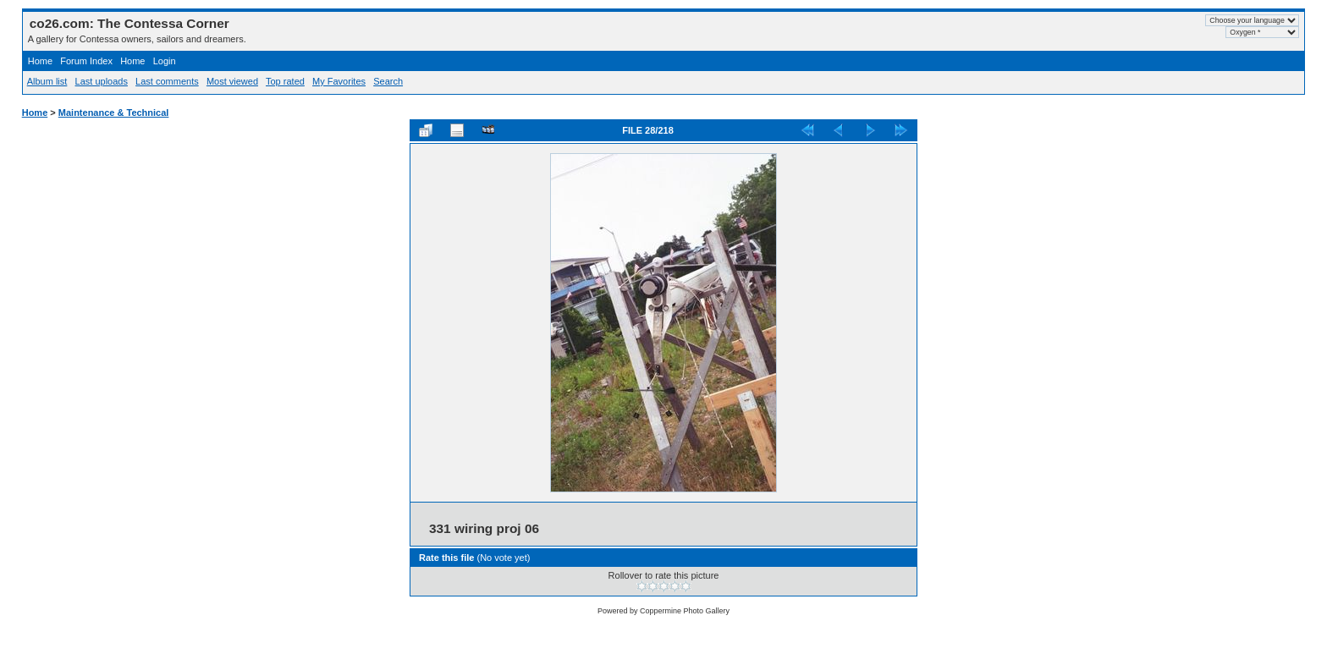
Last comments (167, 81)
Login (164, 61)
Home (40, 61)
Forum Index (86, 61)
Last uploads (101, 81)
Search (388, 81)
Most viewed (232, 81)
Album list (47, 81)
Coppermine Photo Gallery (685, 611)
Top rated (285, 81)
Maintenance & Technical (113, 112)
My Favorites (339, 81)
